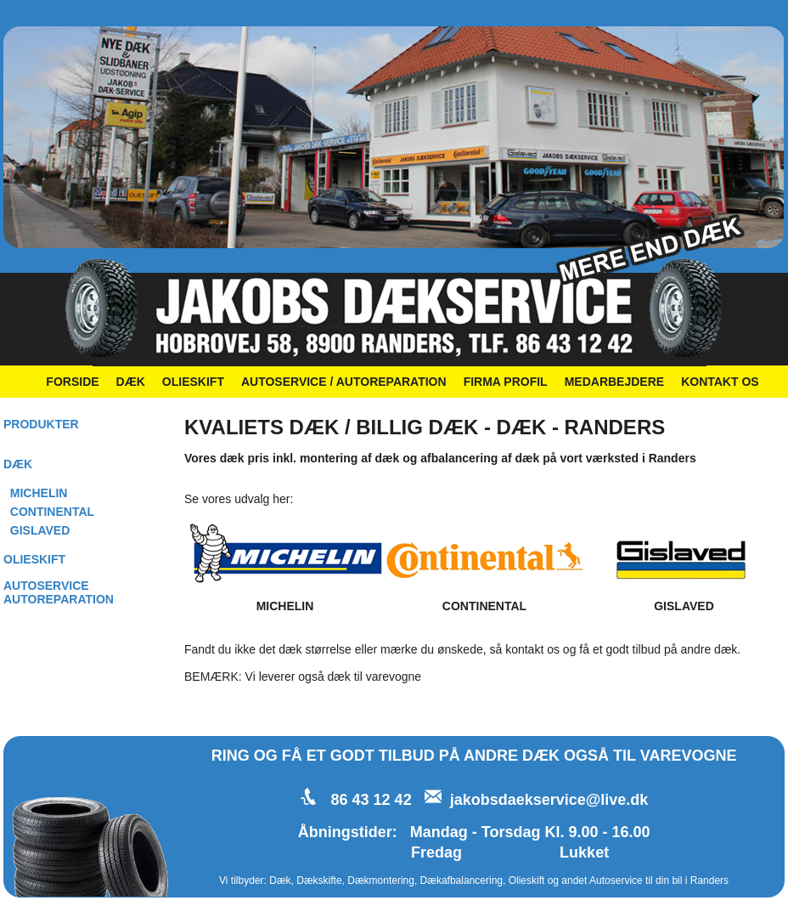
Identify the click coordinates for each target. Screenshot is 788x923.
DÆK (130, 381)
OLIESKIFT (193, 381)
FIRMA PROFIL (506, 381)
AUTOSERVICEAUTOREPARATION (58, 592)
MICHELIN (39, 493)
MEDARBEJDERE (614, 381)
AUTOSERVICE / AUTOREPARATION (344, 381)
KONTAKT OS (720, 381)
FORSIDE (72, 381)
